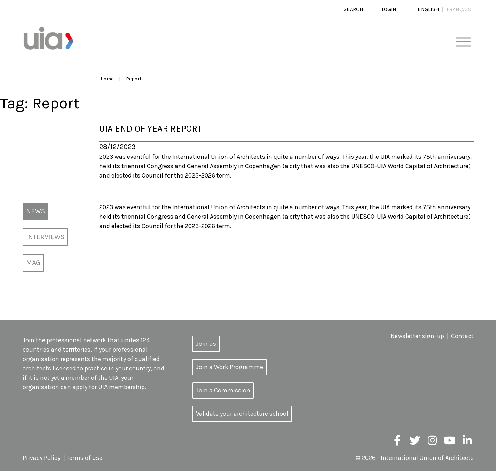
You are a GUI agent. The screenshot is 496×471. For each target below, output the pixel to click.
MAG (33, 263)
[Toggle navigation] (463, 42)
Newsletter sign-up (417, 336)
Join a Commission (223, 390)
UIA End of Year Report (150, 129)
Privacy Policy (41, 458)
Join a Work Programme (229, 367)
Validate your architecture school (242, 413)
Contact (462, 336)
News (35, 211)
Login (388, 9)
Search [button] (353, 9)
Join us (206, 343)
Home (107, 79)
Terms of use (84, 458)
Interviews (45, 237)
